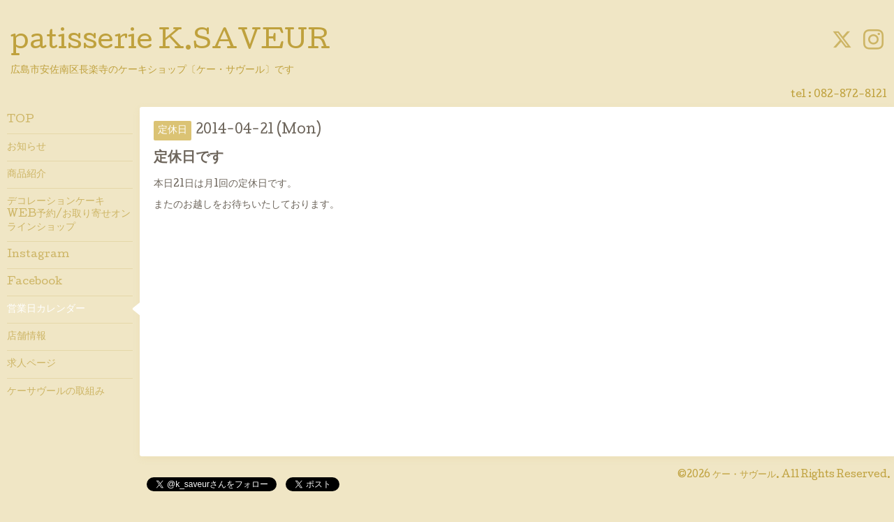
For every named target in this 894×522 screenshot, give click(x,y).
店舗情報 (26, 336)
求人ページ (31, 364)
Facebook (34, 282)
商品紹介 (26, 174)
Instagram (38, 255)
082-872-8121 (850, 95)
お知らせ (26, 147)
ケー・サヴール (744, 475)
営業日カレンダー (46, 309)
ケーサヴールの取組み (56, 392)
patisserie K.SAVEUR (170, 43)
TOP (20, 120)
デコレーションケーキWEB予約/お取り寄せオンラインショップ (69, 214)
